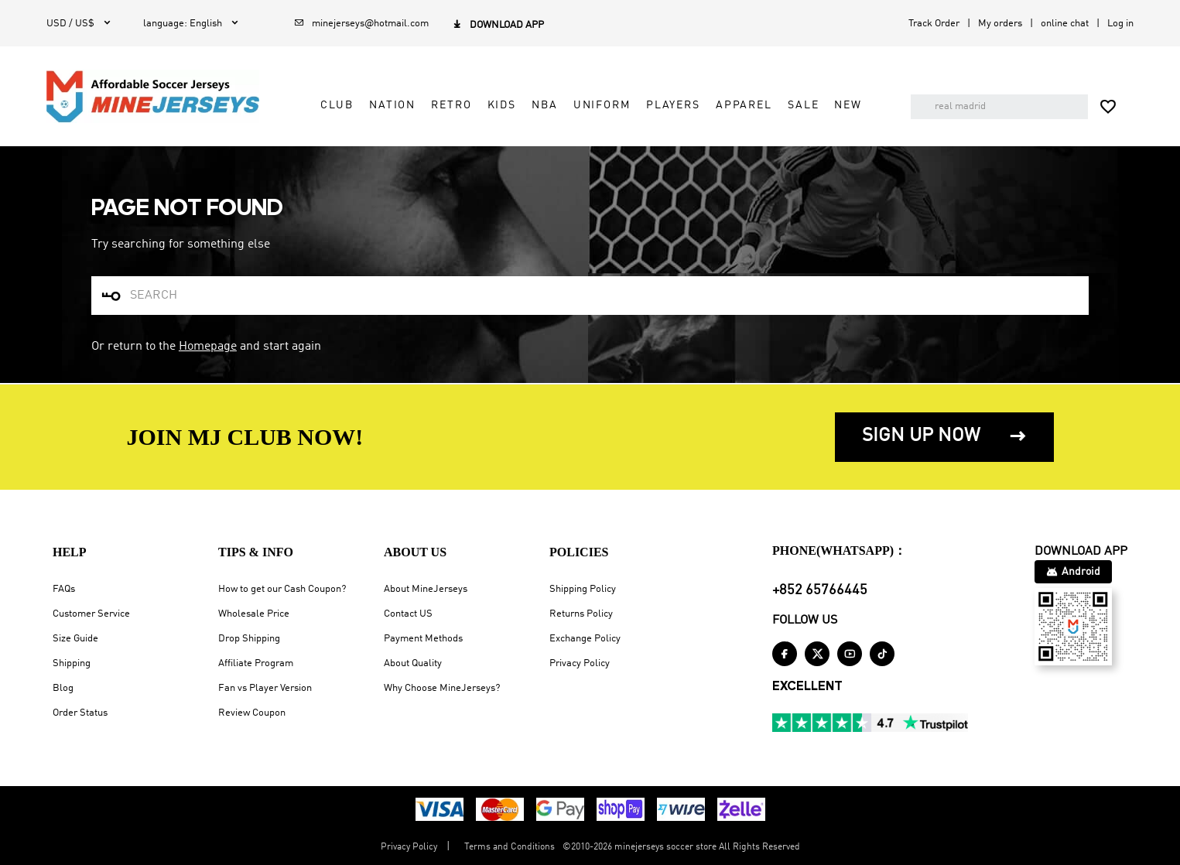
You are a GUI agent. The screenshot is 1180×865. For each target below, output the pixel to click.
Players (673, 105)
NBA (545, 105)
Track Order (933, 24)
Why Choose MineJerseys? (442, 688)
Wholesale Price (253, 614)
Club (336, 105)
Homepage (208, 346)
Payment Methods (423, 639)
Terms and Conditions (509, 847)
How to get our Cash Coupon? (282, 589)
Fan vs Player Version (265, 688)
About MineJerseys (425, 589)
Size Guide (75, 639)
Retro (451, 105)
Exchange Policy (585, 639)
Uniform (602, 105)
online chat (1065, 24)
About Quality (413, 663)
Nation (392, 105)
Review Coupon (252, 713)
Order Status (80, 713)
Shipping (72, 663)
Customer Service (91, 614)
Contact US (408, 614)
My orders (1000, 24)
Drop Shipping (249, 639)
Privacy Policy (579, 663)
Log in (1120, 24)
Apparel (744, 105)
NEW (848, 105)
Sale (803, 105)
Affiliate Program (255, 663)
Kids (501, 105)
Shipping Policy (582, 589)
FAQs (64, 589)
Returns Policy (581, 614)
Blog (63, 688)
